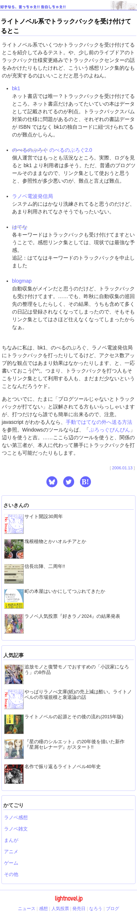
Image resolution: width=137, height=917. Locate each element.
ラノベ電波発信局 (32, 196)
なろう (95, 908)
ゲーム (11, 863)
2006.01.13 (122, 468)
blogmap (22, 281)
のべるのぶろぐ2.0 (70, 150)
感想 (43, 908)
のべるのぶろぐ (30, 150)
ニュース (26, 908)
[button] (51, 481)
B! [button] (85, 482)
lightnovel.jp (69, 898)
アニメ (11, 851)
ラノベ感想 (16, 817)
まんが (11, 840)
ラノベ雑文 (16, 829)
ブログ (112, 908)
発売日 (78, 908)
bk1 (16, 88)
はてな (19, 227)
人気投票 (60, 908)
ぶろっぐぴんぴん (109, 430)
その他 (11, 874)
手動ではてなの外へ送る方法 (99, 422)
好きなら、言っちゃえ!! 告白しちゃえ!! (33, 6)
